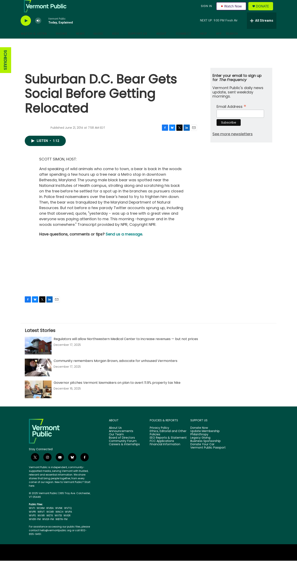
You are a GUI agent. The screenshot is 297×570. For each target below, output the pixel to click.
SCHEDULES (5, 69)
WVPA (68, 521)
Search (232, 43)
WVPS (32, 524)
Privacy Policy (159, 437)
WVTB (58, 524)
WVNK (58, 517)
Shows (61, 43)
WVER (67, 524)
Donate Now (199, 437)
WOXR (50, 521)
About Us (115, 437)
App (219, 43)
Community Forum (123, 450)
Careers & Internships (124, 453)
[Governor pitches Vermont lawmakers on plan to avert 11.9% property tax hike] (38, 398)
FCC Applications (162, 450)
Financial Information (165, 453)
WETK (49, 524)
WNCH (59, 521)
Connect (183, 43)
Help (203, 43)
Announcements (121, 440)
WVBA (50, 517)
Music (99, 43)
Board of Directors (122, 447)
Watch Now (231, 10)
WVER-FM (35, 528)
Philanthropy (199, 443)
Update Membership (205, 440)
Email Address (231, 115)
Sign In (205, 11)
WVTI (32, 517)
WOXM (41, 517)
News (80, 43)
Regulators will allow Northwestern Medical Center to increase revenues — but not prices (126, 348)
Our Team (116, 443)
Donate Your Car (202, 453)
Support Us (137, 43)
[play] (25, 30)
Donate (265, 11)
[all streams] (261, 30)
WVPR (32, 521)
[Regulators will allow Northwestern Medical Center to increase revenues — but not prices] (38, 355)
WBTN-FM (61, 528)
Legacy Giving (200, 447)
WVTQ (68, 517)
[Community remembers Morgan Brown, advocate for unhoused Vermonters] (38, 377)
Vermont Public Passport (208, 457)
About (161, 43)
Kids (115, 43)
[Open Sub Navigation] (50, 43)
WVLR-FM (48, 528)
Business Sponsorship (205, 450)
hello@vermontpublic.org (55, 539)
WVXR (41, 524)
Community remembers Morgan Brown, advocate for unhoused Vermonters (115, 370)
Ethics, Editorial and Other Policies (168, 442)
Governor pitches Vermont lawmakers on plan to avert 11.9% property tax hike (117, 392)
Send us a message (124, 243)
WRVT (41, 521)
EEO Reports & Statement (168, 447)
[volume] (38, 30)
